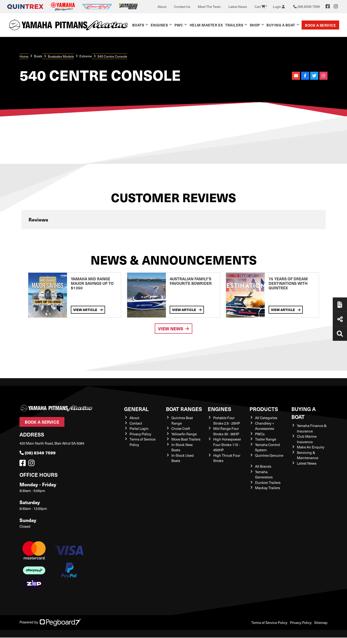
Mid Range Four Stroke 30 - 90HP (226, 431)
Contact (136, 423)
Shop (255, 24)
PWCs (260, 434)
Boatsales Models (61, 56)
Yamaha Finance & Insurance (312, 428)
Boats (138, 24)
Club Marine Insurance (307, 439)
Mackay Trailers (267, 487)
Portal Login (139, 428)
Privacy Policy (140, 434)
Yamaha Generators (264, 474)
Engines (159, 24)
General (136, 408)
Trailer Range (265, 439)
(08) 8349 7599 (37, 453)
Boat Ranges (184, 408)
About (162, 6)
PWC (178, 24)
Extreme (85, 56)
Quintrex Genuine (269, 455)
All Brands (263, 466)
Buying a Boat (280, 24)
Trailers (234, 24)
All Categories (266, 417)
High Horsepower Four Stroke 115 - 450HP (227, 444)
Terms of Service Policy (269, 622)
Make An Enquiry (310, 447)
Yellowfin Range (184, 434)
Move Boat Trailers (185, 439)
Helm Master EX (206, 24)
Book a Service (320, 25)
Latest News (237, 6)
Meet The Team (209, 6)
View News (173, 329)
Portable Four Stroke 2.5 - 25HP (226, 420)
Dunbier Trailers (267, 482)
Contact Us (182, 6)
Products (264, 408)
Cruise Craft (180, 428)
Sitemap (321, 622)
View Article (88, 309)
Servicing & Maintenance (307, 455)
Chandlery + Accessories (264, 426)
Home (24, 56)
